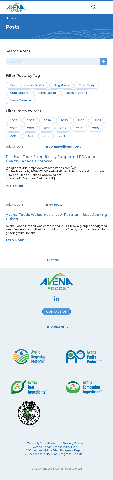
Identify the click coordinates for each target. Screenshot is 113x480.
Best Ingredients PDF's (27, 85)
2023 (64, 120)
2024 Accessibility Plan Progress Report (55, 450)
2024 (47, 120)
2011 (62, 136)
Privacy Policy (73, 443)
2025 (30, 120)
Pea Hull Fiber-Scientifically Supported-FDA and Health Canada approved (50, 159)
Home (10, 18)
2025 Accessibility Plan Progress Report (53, 454)
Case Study (87, 85)
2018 (46, 128)
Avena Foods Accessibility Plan (55, 447)
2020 (14, 128)
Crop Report (19, 93)
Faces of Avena (76, 93)
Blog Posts (61, 85)
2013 (29, 136)
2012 (46, 136)
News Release (20, 100)
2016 (79, 128)
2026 (13, 120)
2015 (95, 128)
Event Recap (46, 93)
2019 (30, 128)
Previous (53, 260)
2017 (63, 128)
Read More (15, 186)
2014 (13, 136)
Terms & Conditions (41, 443)
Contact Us (56, 311)
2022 (81, 120)
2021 (97, 120)
